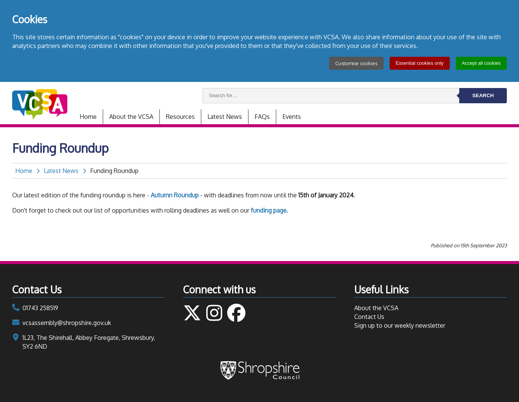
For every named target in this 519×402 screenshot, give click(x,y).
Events (291, 116)
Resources (180, 116)
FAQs (262, 116)
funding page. (269, 210)
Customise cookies (356, 63)
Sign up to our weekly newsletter (399, 325)
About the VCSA (131, 116)
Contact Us (369, 316)
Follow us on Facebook (236, 313)
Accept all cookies (481, 63)
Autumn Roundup (175, 195)
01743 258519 (40, 308)
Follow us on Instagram (214, 313)
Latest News (224, 116)
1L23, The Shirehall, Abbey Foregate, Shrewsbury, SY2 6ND (88, 342)
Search (483, 95)
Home (88, 116)
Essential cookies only (420, 63)
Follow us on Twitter (192, 313)
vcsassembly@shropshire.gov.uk (66, 323)
